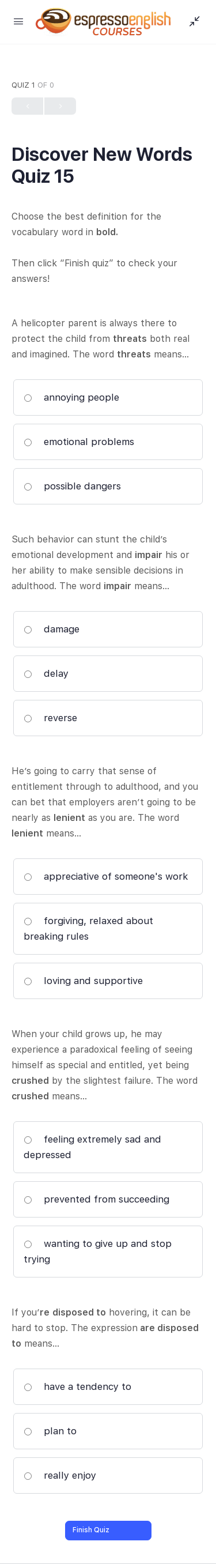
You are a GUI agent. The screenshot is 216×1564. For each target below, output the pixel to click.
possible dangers (72, 486)
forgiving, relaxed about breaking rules (88, 928)
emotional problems (79, 441)
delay (46, 673)
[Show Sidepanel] (192, 22)
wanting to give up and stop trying (98, 1251)
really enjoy (60, 1475)
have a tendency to (77, 1386)
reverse (50, 717)
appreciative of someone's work (106, 876)
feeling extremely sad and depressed (92, 1146)
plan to (50, 1431)
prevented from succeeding (96, 1199)
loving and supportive (83, 980)
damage (51, 629)
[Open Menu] (18, 21)
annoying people (71, 397)
